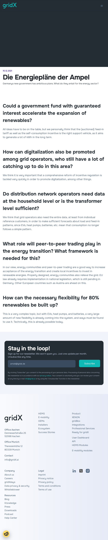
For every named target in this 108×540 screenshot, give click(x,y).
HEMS (41, 413)
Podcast (8, 514)
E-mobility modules (82, 450)
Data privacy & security (16, 485)
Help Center (10, 517)
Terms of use (44, 489)
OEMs (41, 420)
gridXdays (9, 482)
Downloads (10, 510)
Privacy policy (45, 482)
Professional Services (83, 428)
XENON (76, 417)
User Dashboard (80, 437)
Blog (6, 499)
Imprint (42, 474)
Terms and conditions (49, 485)
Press (7, 506)
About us (9, 474)
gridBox (76, 420)
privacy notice (45, 375)
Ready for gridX (80, 432)
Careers (8, 478)
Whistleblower (12, 489)
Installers (43, 424)
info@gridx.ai (30, 379)
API (74, 441)
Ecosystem (44, 428)
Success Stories (46, 432)
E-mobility (43, 417)
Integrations (78, 424)
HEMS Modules (80, 445)
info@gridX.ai (11, 459)
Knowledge (10, 503)
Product (76, 413)
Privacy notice (45, 478)
